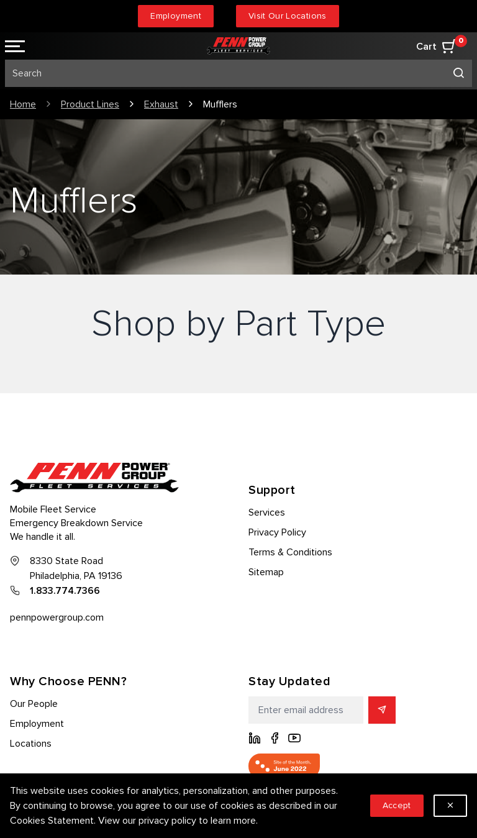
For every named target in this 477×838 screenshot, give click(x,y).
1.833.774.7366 (65, 591)
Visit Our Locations (287, 16)
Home (23, 104)
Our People (34, 704)
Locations (31, 743)
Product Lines (90, 104)
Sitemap (266, 572)
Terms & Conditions (290, 552)
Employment (175, 16)
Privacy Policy (277, 532)
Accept (397, 805)
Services (266, 512)
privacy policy (167, 820)
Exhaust (161, 104)
